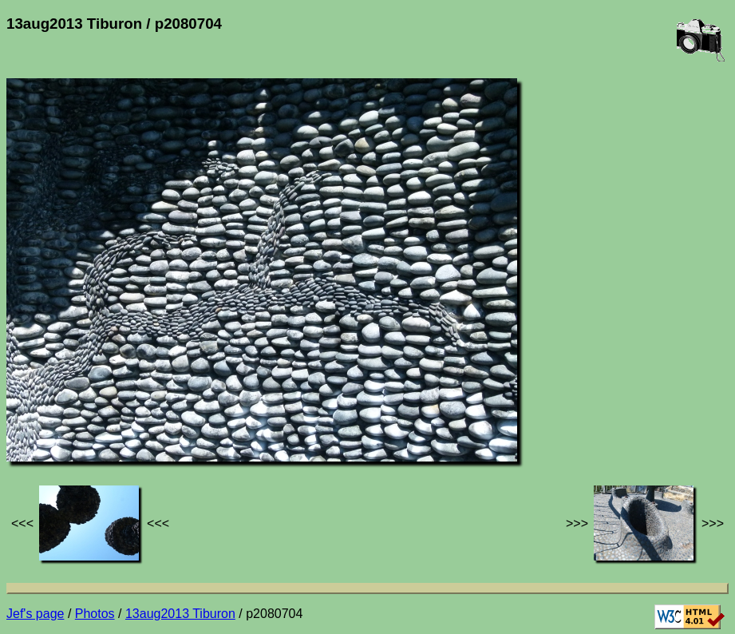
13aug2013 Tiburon (180, 613)
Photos (95, 613)
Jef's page (35, 613)
